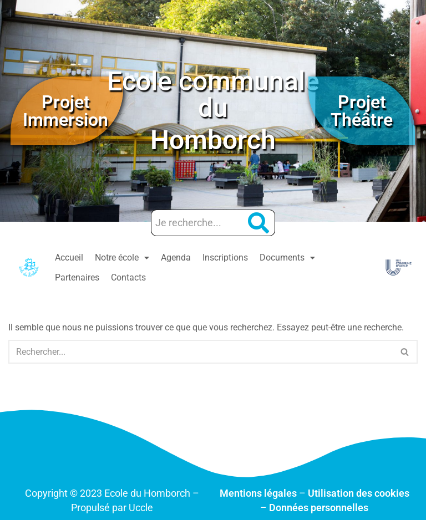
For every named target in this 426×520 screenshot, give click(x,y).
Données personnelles (318, 507)
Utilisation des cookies (358, 493)
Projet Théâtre (362, 110)
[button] (122, 258)
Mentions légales (258, 493)
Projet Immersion (65, 110)
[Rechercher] (200, 352)
